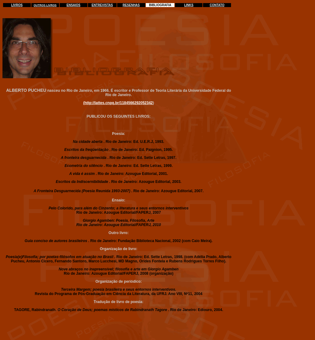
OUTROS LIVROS (45, 5)
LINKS (188, 5)
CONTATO (217, 5)
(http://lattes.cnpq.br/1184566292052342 (118, 103)
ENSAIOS (73, 5)
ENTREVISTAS (102, 5)
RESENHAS (131, 5)
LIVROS (16, 5)
